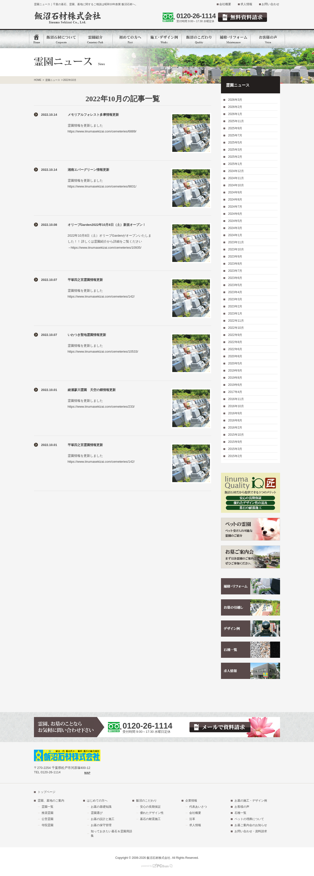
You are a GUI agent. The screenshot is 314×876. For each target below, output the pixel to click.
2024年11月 (236, 178)
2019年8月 (235, 377)
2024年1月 (235, 235)
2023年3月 (235, 299)
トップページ (46, 792)
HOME (37, 80)
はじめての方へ (97, 800)
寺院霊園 (47, 825)
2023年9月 (235, 256)
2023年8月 (235, 263)
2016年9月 (235, 413)
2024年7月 (235, 206)
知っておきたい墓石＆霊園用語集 (111, 833)
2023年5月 (235, 285)
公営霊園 (47, 819)
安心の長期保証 (150, 806)
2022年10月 (236, 328)
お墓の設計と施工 (102, 819)
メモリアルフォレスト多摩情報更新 (93, 114)
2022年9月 (235, 335)
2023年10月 (236, 249)
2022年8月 (235, 342)
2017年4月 (235, 392)
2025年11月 (236, 121)
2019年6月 (235, 385)
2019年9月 (235, 370)
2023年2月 (235, 306)
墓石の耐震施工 (150, 819)
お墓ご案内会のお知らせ (251, 825)
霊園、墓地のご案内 (51, 800)
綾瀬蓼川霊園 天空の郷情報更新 (92, 390)
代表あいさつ (198, 806)
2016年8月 (235, 420)
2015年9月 (235, 442)
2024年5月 (235, 221)
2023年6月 (235, 278)
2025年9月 (235, 128)
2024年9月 (235, 192)
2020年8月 (235, 356)
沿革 (192, 819)
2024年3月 (235, 228)
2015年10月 (236, 434)
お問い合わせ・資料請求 (251, 831)
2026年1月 (235, 114)
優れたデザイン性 (152, 813)
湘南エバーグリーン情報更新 (88, 170)
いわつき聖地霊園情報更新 (87, 335)
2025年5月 (235, 142)
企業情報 (191, 800)
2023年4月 (235, 292)
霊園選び (97, 813)
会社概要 (225, 4)
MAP (87, 772)
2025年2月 (235, 156)
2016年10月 (236, 406)
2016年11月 (236, 399)
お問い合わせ (270, 4)
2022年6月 (235, 349)
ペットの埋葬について (249, 819)
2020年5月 (235, 363)
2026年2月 (235, 107)
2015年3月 (235, 449)
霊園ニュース (52, 80)
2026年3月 (235, 99)
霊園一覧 (47, 806)
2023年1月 (235, 313)
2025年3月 (235, 149)
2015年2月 (235, 456)
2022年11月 (236, 320)
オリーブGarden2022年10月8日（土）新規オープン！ (107, 225)
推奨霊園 (47, 813)
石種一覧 (240, 813)
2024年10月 (236, 185)
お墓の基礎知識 (101, 806)
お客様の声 (242, 806)
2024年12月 (236, 171)
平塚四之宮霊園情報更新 (85, 280)
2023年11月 (236, 242)
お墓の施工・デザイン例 (251, 800)
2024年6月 (235, 213)
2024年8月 (235, 199)
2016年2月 (235, 427)
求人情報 (246, 4)
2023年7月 (235, 271)
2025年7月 (235, 135)
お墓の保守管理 (101, 825)
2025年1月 (235, 164)
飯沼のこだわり (146, 800)
